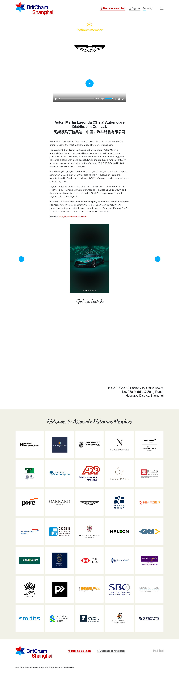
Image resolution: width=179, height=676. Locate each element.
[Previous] (21, 259)
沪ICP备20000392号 (67, 667)
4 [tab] (91, 291)
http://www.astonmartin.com (72, 217)
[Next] (157, 259)
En (144, 8)
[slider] (76, 99)
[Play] (56, 99)
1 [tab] (84, 291)
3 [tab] (89, 291)
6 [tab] (96, 291)
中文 (149, 8)
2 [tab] (87, 291)
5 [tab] (94, 291)
